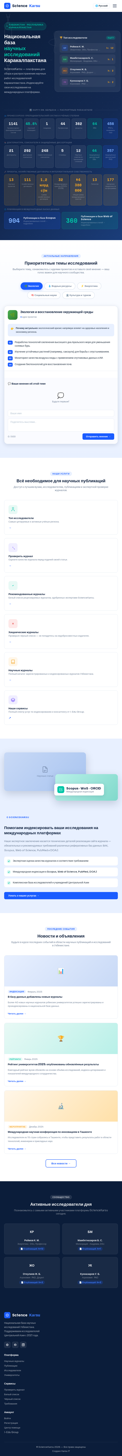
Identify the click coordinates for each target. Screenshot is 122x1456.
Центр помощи (12, 1427)
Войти (7, 1418)
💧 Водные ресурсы (60, 289)
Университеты (12, 1375)
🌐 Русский (101, 5)
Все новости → (61, 1163)
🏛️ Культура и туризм (78, 298)
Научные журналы (14, 1361)
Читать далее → (17, 1015)
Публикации (10, 1365)
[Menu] (115, 6)
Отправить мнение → (98, 439)
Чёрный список (12, 1399)
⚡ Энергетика (89, 289)
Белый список (11, 1394)
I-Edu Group (11, 1432)
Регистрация (11, 1423)
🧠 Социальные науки (44, 298)
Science (22, 6)
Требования (10, 1403)
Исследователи (12, 1370)
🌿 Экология (31, 289)
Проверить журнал (14, 1389)
